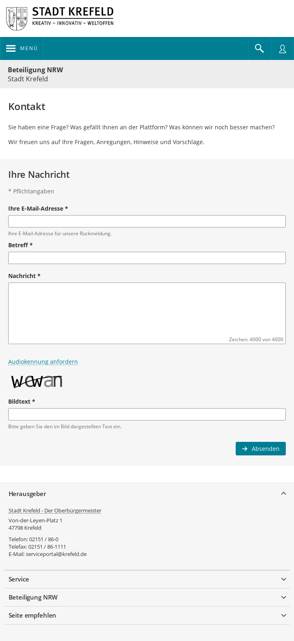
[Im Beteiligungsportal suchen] (259, 48)
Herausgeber (27, 493)
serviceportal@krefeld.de (56, 554)
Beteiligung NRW (35, 69)
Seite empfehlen (33, 615)
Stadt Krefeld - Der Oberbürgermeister (55, 510)
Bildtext (21, 401)
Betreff (20, 245)
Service (19, 579)
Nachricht (24, 276)
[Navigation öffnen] (22, 48)
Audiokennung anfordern (43, 361)
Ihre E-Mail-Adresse (38, 208)
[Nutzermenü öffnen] (282, 48)
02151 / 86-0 (43, 539)
